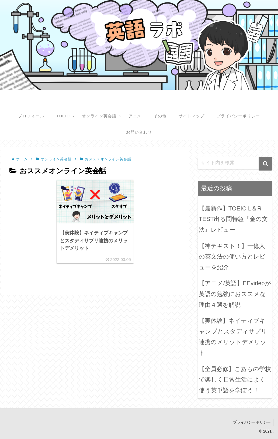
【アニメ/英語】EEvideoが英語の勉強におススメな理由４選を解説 (235, 294)
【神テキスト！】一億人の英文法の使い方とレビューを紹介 (232, 257)
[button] (265, 164)
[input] (235, 163)
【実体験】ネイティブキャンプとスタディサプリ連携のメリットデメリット (233, 336)
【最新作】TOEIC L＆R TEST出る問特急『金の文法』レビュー (233, 219)
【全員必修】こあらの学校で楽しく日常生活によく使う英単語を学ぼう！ (235, 380)
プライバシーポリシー (252, 422)
